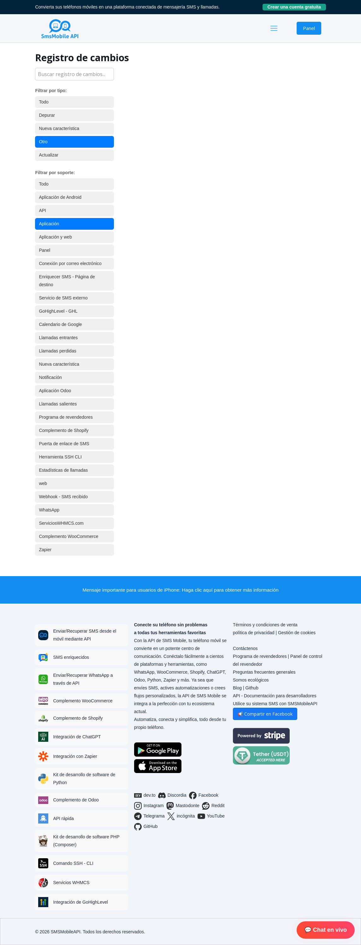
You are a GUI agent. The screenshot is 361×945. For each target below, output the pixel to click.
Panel (309, 28)
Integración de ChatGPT (77, 736)
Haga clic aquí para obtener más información (230, 590)
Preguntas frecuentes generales (264, 672)
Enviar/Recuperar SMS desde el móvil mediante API (84, 635)
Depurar (47, 115)
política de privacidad (254, 632)
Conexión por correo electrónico (70, 263)
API (42, 210)
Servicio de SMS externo (63, 297)
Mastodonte (182, 806)
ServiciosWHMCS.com (61, 523)
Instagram (149, 806)
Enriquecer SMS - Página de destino (67, 280)
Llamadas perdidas (57, 350)
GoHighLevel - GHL (58, 311)
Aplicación (49, 223)
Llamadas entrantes (58, 337)
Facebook (203, 795)
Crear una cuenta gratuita (296, 6)
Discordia (172, 795)
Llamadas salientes (58, 403)
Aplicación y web (55, 236)
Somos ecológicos (251, 679)
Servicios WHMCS (71, 882)
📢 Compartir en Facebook (265, 714)
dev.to (145, 795)
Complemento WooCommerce (68, 536)
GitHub (146, 826)
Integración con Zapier (75, 756)
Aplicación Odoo (55, 390)
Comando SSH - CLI (73, 863)
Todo (43, 101)
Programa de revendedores (65, 417)
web (43, 483)
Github (251, 687)
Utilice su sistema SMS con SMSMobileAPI (275, 703)
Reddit (213, 806)
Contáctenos (245, 648)
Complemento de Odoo (76, 799)
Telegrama (149, 816)
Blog (237, 687)
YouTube (211, 816)
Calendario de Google (60, 324)
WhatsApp (49, 509)
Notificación (50, 377)
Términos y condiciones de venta (265, 624)
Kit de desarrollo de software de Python (84, 778)
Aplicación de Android (60, 197)
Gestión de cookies (297, 632)
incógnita (181, 816)
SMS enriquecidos (71, 657)
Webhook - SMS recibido (63, 496)
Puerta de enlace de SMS (64, 443)
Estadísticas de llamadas (63, 470)
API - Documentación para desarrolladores (275, 695)
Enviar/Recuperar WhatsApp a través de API (83, 679)
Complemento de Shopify (63, 430)
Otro (43, 141)
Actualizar (48, 154)
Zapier (45, 549)
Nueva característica (59, 128)
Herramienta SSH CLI (60, 456)
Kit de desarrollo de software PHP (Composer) (86, 840)
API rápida (63, 818)
